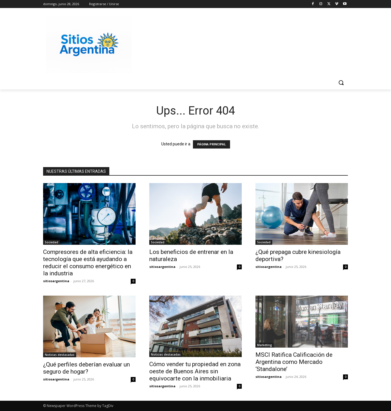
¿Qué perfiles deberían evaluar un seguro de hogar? (86, 368)
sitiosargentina (56, 281)
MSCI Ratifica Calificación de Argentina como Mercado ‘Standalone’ (293, 361)
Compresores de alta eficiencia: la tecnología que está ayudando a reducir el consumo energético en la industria (87, 262)
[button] (341, 82)
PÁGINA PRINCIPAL (211, 144)
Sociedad (51, 242)
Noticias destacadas (59, 355)
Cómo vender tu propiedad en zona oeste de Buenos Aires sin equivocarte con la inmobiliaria (195, 371)
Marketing (264, 345)
